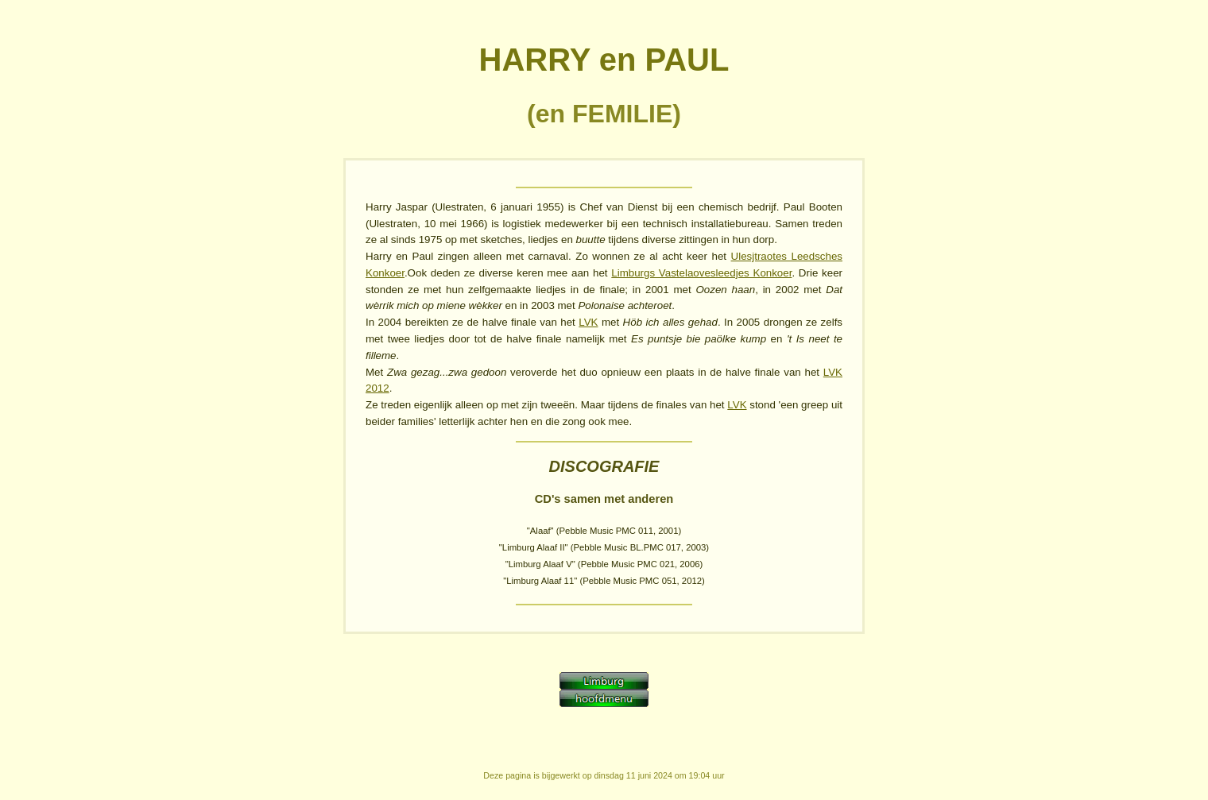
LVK (588, 322)
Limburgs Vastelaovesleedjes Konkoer (701, 273)
